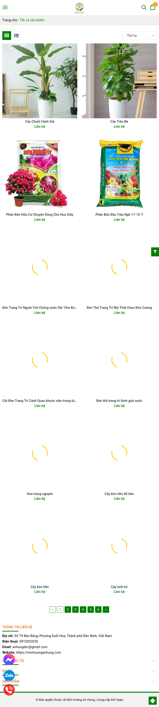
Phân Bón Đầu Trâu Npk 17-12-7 (119, 214)
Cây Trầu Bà (119, 121)
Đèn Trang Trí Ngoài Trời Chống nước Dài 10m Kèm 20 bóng (46, 308)
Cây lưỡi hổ (119, 587)
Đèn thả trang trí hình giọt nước (119, 401)
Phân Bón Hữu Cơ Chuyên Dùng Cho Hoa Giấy (39, 214)
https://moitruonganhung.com (38, 652)
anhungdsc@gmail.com (30, 647)
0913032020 (28, 641)
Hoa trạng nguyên (40, 494)
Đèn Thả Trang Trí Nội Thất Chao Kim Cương (119, 308)
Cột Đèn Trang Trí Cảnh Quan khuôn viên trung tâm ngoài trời (47, 401)
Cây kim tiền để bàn (119, 494)
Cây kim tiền (40, 587)
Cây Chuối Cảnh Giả (39, 121)
